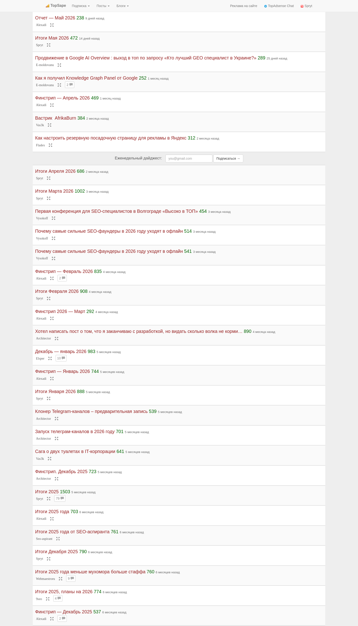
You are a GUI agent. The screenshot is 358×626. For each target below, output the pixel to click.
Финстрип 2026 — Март (60, 311)
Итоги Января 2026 (55, 391)
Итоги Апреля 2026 (55, 171)
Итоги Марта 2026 (54, 191)
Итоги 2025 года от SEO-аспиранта (72, 531)
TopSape (56, 5)
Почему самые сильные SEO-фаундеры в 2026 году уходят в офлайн (109, 231)
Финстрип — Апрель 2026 (62, 97)
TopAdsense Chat (279, 6)
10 (61, 358)
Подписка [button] (81, 6)
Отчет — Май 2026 (55, 17)
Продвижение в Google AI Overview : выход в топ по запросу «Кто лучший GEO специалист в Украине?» (145, 57)
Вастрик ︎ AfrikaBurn (55, 118)
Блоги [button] (123, 6)
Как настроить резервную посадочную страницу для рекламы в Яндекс (110, 137)
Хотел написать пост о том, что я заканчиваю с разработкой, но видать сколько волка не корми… (139, 331)
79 (60, 498)
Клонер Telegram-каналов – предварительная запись (91, 411)
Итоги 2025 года (52, 511)
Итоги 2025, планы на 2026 (64, 591)
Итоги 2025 (47, 491)
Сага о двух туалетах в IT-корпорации (75, 451)
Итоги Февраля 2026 (57, 291)
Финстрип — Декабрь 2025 (63, 611)
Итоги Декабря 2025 (56, 551)
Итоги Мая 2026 (52, 38)
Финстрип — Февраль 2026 (64, 271)
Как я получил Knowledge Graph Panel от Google (86, 78)
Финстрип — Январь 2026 (62, 371)
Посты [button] (103, 6)
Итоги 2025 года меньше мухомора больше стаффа (91, 571)
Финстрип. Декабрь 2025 (61, 471)
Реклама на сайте (243, 6)
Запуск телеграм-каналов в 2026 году (75, 431)
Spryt (306, 6)
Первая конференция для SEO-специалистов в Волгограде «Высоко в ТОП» (116, 211)
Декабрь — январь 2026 (60, 351)
